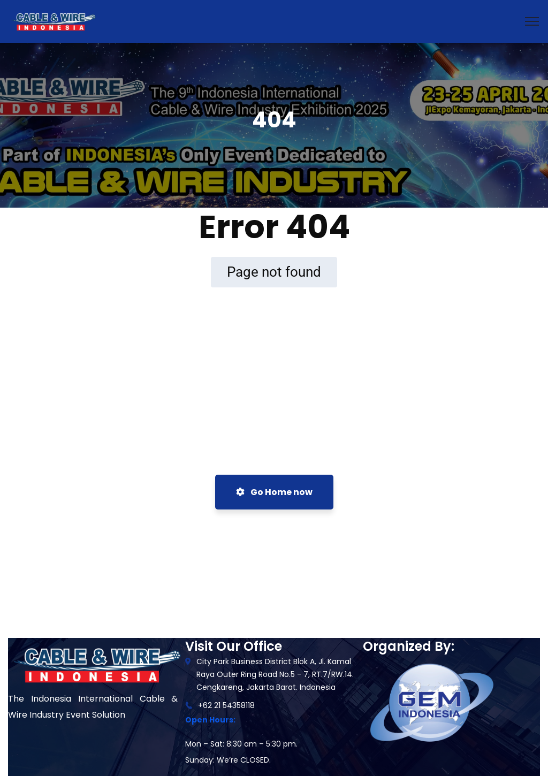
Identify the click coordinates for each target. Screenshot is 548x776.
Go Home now (274, 492)
